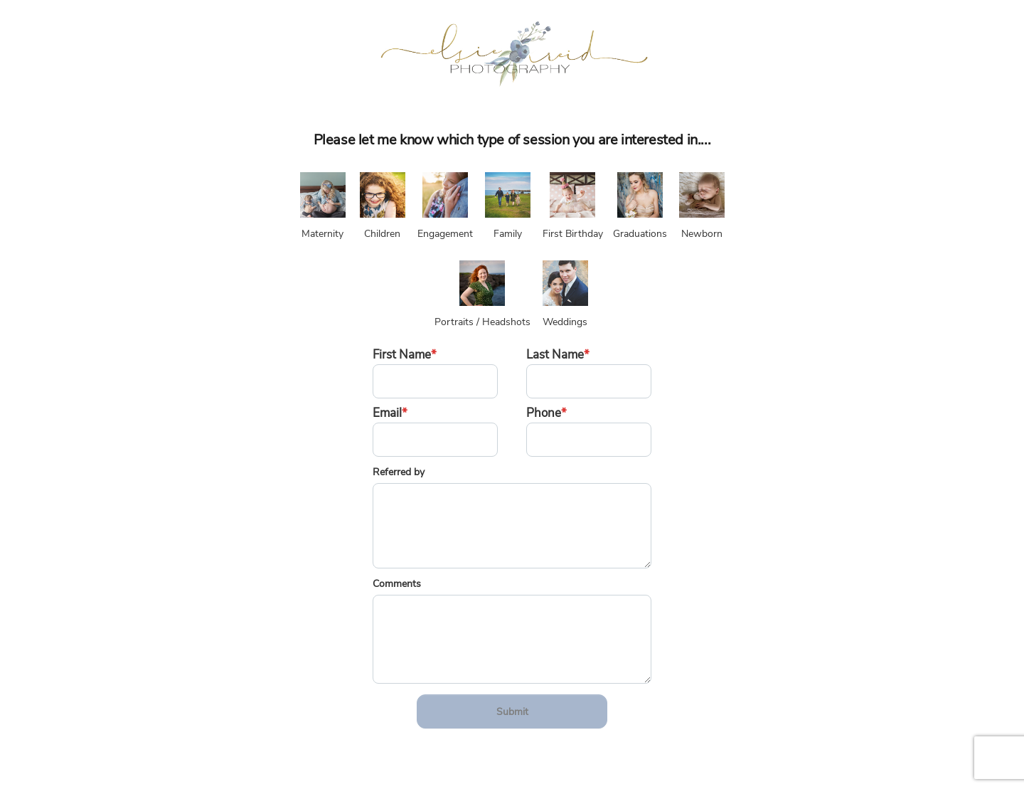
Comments (397, 584)
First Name (405, 355)
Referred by (399, 472)
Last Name (558, 355)
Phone (546, 413)
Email (390, 413)
